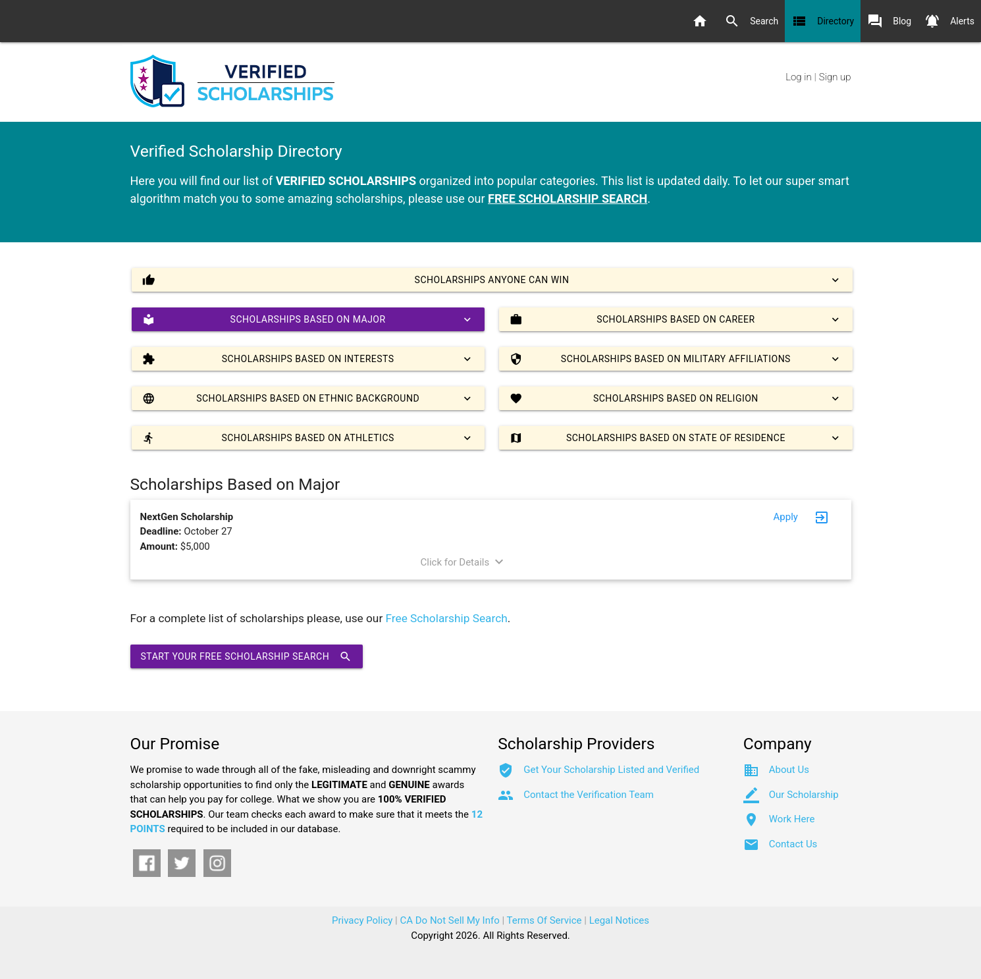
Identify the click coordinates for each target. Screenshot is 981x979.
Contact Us (793, 844)
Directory (822, 21)
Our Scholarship (804, 795)
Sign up (835, 77)
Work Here (792, 819)
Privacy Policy (362, 920)
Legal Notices (619, 920)
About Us (789, 770)
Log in (798, 77)
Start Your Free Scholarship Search (247, 656)
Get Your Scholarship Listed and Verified (611, 770)
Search (751, 21)
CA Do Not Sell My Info (450, 920)
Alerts (949, 21)
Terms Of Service (544, 920)
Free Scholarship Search (447, 618)
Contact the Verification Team (588, 795)
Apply (786, 517)
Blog (889, 21)
